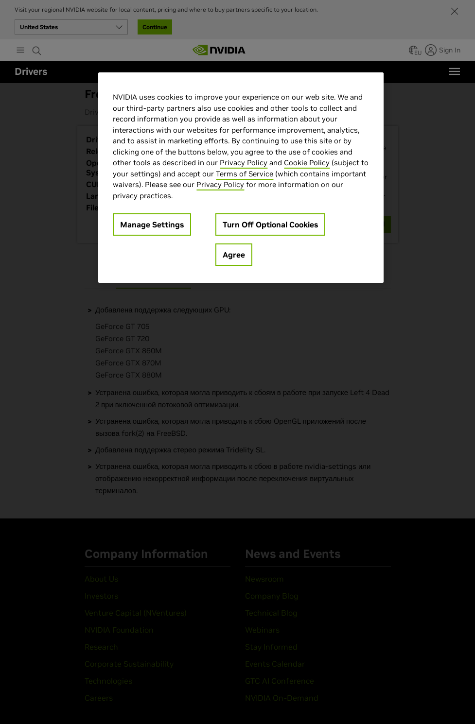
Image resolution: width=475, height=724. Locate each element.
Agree (234, 254)
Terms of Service (244, 173)
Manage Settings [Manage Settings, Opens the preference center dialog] (152, 224)
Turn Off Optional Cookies (270, 224)
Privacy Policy (243, 162)
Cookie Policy (307, 162)
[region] (240, 177)
